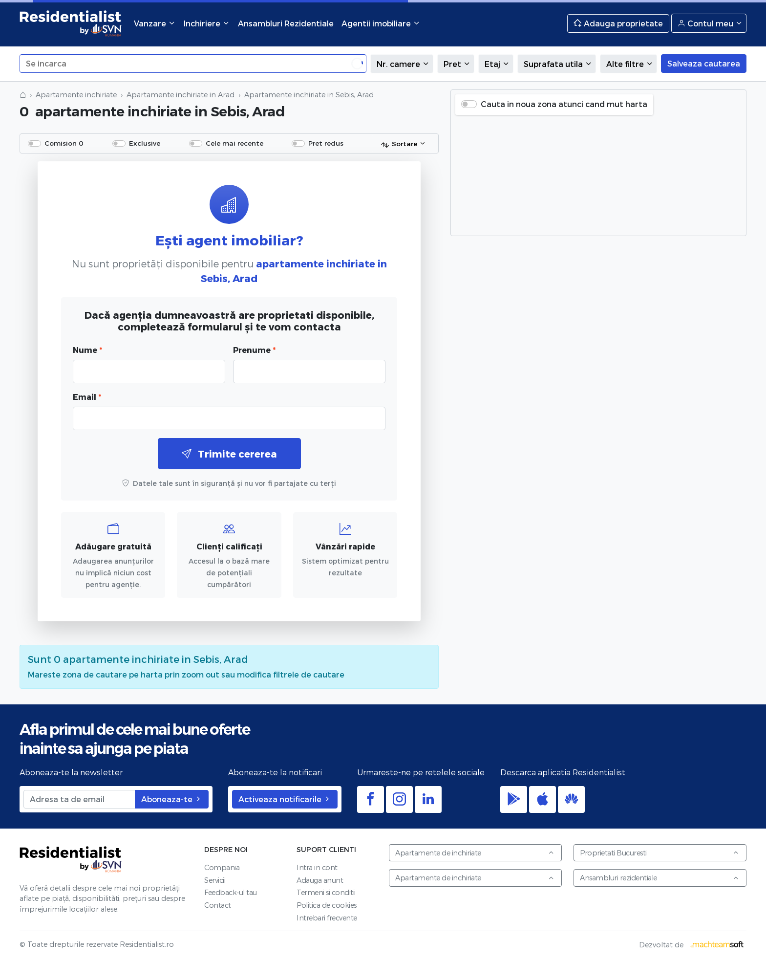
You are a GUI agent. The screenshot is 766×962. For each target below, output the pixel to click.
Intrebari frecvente (327, 918)
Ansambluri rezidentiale (659, 878)
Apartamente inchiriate (76, 94)
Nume (87, 349)
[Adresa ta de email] (79, 799)
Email (87, 396)
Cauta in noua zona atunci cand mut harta (564, 104)
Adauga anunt (320, 880)
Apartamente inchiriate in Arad (180, 94)
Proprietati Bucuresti (659, 853)
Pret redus (325, 143)
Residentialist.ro (71, 23)
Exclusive (144, 143)
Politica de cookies (327, 905)
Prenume (254, 349)
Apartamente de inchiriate (474, 853)
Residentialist (71, 859)
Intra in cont (317, 867)
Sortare (399, 144)
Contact (217, 905)
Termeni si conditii (326, 892)
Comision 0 (64, 143)
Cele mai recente (234, 143)
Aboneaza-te (171, 799)
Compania (221, 867)
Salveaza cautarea (703, 63)
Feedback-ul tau (230, 892)
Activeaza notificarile (284, 799)
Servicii (214, 880)
